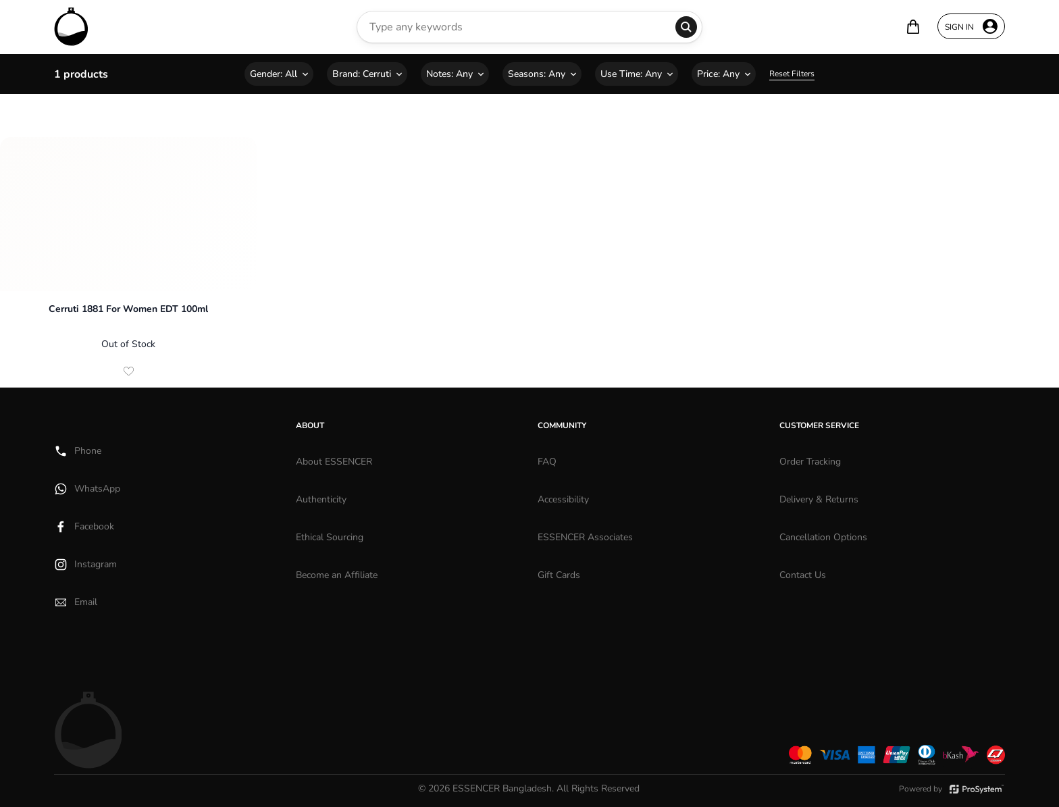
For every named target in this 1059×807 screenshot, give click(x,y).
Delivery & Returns (818, 499)
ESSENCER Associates (585, 537)
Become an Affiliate (337, 575)
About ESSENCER (334, 461)
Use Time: (636, 74)
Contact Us (802, 575)
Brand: (367, 74)
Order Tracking (810, 461)
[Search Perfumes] (516, 27)
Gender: (279, 74)
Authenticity (321, 499)
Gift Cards (559, 575)
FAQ (547, 461)
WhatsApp (87, 489)
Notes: (455, 74)
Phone (77, 451)
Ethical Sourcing (329, 537)
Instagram (85, 564)
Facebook (84, 526)
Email (75, 602)
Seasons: (542, 74)
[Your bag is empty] (913, 26)
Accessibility (563, 499)
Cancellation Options (823, 537)
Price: (723, 74)
